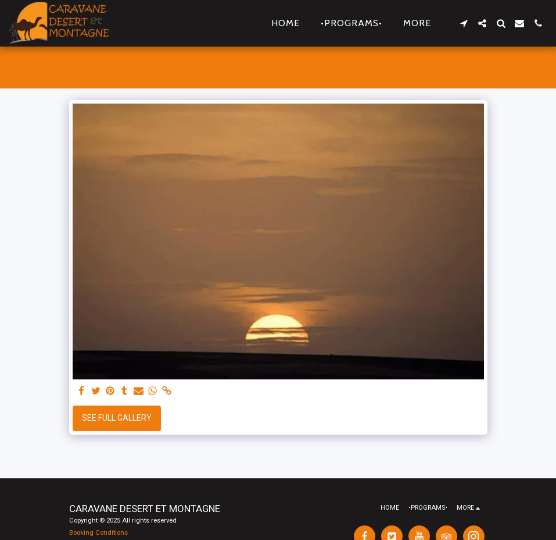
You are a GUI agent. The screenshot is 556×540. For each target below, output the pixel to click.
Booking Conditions (98, 533)
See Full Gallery (117, 417)
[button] (463, 23)
